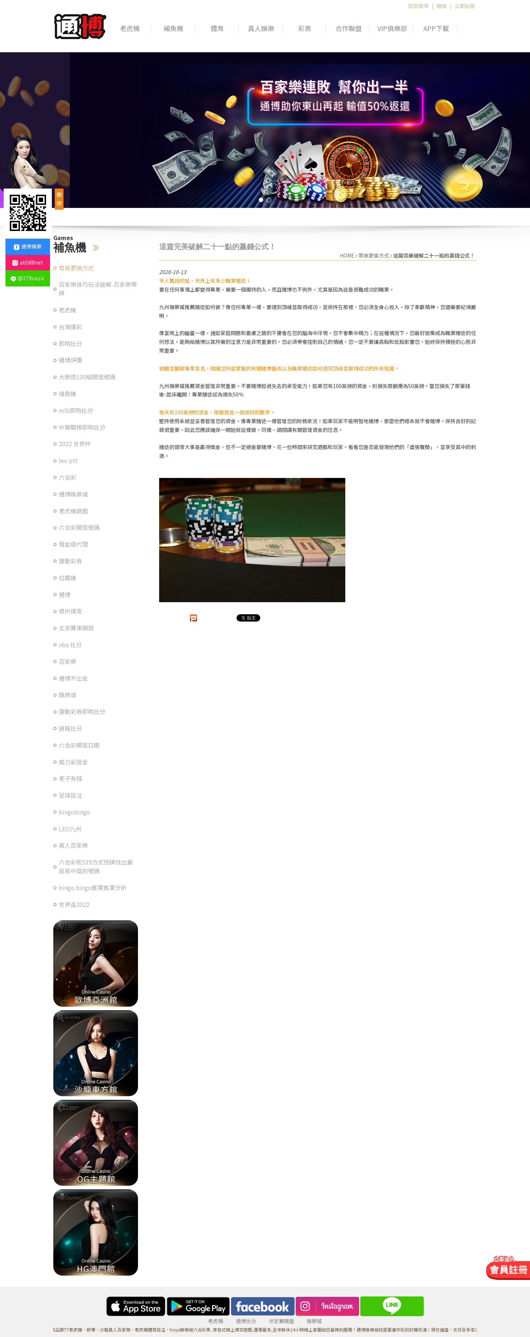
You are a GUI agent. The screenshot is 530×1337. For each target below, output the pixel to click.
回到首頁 (418, 6)
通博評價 (70, 360)
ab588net (27, 262)
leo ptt (68, 460)
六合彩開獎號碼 (79, 527)
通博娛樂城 (73, 494)
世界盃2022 (74, 904)
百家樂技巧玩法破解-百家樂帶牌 (98, 288)
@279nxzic (28, 278)
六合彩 (67, 477)
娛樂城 (67, 695)
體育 (217, 28)
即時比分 (70, 343)
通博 (64, 594)
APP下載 (436, 28)
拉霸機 (67, 578)
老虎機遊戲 (73, 511)
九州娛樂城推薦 (177, 307)
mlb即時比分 (76, 410)
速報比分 (70, 728)
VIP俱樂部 (392, 28)
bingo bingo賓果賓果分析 (93, 888)
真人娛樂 (261, 28)
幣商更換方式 (76, 268)
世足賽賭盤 (281, 1321)
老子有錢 (70, 778)
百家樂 (67, 661)
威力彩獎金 (73, 762)
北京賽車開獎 (76, 628)
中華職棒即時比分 (82, 427)
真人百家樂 (73, 845)
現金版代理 (73, 544)
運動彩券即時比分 (82, 711)
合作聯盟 (348, 28)
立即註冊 (464, 6)
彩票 (304, 28)
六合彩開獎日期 (79, 745)
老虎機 (130, 28)
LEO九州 (70, 829)
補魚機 (173, 28)
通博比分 (246, 1321)
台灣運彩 (70, 327)
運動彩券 (70, 561)
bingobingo (74, 812)
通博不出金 (73, 678)
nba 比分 (70, 645)
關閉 (59, 199)
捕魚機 (67, 394)
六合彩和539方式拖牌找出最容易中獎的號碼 (96, 866)
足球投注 (70, 795)
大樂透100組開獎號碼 (87, 377)
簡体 (442, 6)
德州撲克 (70, 611)
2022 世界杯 (75, 444)
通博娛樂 (28, 246)
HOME (347, 255)
